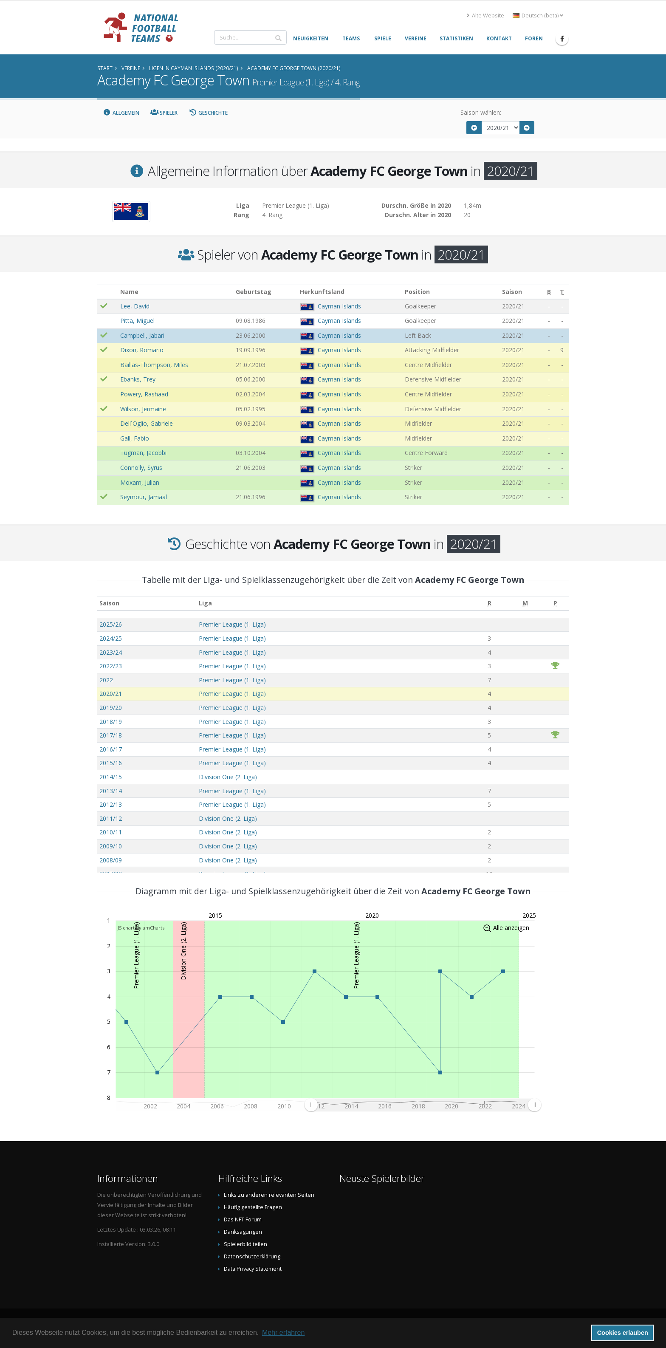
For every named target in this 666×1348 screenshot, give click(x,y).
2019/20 (110, 708)
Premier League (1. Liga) (232, 624)
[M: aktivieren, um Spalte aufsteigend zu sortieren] (525, 603)
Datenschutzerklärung (252, 1256)
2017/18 (110, 735)
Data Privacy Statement (253, 1268)
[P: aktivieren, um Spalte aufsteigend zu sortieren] (555, 603)
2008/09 (110, 860)
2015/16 (110, 763)
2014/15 (110, 777)
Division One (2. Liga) (228, 777)
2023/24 (110, 652)
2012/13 (110, 804)
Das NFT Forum (243, 1219)
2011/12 (110, 818)
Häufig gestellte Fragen (253, 1207)
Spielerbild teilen (245, 1244)
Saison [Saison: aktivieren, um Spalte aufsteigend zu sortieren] (109, 603)
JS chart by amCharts (141, 927)
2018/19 (110, 722)
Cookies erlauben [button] (622, 1332)
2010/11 (110, 832)
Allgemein (121, 112)
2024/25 (110, 638)
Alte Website (485, 15)
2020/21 (110, 694)
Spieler (164, 112)
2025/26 (110, 624)
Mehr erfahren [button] (283, 1332)
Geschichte (208, 112)
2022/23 (110, 666)
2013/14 (110, 791)
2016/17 (110, 749)
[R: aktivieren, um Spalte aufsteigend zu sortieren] (489, 603)
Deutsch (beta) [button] (538, 15)
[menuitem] (422, 1105)
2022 (106, 680)
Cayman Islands (339, 306)
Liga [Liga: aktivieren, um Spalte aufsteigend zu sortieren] (205, 603)
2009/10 (110, 846)
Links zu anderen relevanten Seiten (269, 1194)
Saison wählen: (480, 112)
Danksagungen (243, 1231)
